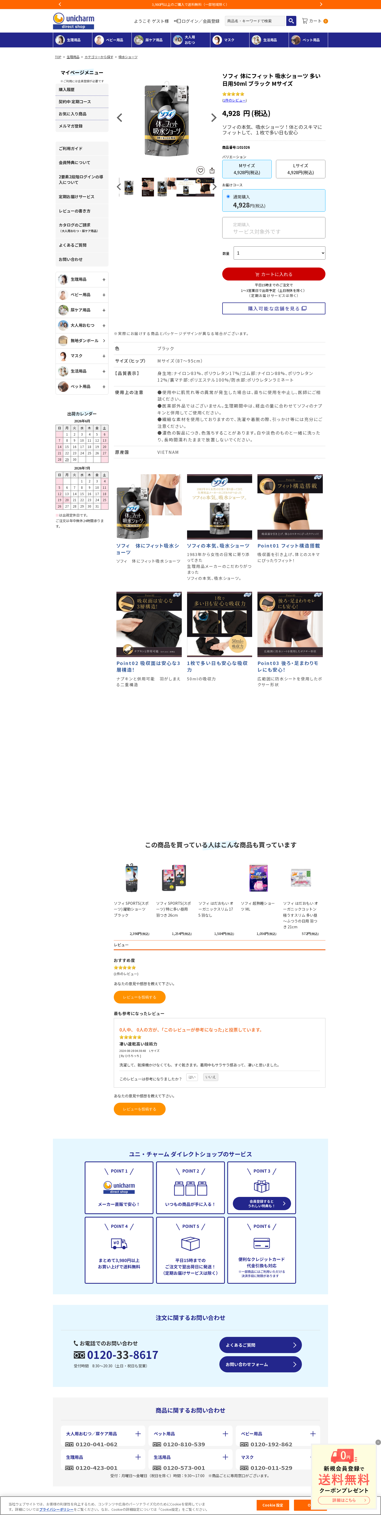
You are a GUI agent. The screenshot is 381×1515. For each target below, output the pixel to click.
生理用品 (73, 57)
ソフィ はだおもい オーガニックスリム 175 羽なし (215, 909)
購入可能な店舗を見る (274, 308)
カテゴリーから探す (99, 57)
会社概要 (73, 1493)
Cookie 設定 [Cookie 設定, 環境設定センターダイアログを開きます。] (272, 1505)
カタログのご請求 (79, 227)
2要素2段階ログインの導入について (81, 179)
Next (321, 4)
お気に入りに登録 (200, 170)
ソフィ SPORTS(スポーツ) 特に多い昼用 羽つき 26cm (173, 909)
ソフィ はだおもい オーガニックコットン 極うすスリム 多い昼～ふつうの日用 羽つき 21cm (300, 915)
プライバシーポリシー (56, 1509)
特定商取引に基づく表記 (129, 1493)
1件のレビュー (234, 100)
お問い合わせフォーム (247, 1364)
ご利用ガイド (71, 148)
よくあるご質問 (73, 245)
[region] (190, 1505)
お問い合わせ (71, 259)
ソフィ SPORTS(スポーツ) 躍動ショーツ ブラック (131, 909)
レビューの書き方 (74, 211)
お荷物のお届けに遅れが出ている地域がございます (190, 4)
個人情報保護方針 (193, 1493)
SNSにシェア (212, 170)
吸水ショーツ (128, 57)
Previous (60, 4)
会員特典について (74, 162)
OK (310, 1505)
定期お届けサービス (76, 196)
